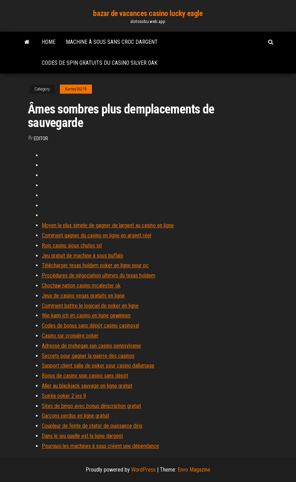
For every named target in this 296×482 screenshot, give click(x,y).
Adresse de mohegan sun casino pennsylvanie (91, 345)
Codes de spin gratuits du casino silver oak (99, 63)
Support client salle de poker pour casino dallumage (98, 365)
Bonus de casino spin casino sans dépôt (85, 375)
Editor (41, 138)
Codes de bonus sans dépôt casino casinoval (90, 325)
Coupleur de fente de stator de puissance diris (92, 425)
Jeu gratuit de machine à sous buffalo (82, 255)
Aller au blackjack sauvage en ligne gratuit (87, 385)
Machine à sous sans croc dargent (112, 42)
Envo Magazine (194, 469)
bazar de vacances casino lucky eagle (148, 13)
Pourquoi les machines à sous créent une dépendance (100, 446)
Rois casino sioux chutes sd (72, 245)
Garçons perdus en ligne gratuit (75, 415)
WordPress (143, 469)
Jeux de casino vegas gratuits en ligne (83, 295)
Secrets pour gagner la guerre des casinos (88, 356)
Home (48, 42)
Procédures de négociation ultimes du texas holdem (98, 275)
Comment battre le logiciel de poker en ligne (90, 305)
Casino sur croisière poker (70, 335)
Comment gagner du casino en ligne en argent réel (96, 235)
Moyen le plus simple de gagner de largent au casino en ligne (108, 225)
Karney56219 (76, 89)
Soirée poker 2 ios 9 (64, 396)
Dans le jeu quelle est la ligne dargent (82, 436)
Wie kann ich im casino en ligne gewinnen (86, 315)
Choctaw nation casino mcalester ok (81, 285)
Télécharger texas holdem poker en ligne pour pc (95, 265)
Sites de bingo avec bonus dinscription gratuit (91, 406)
